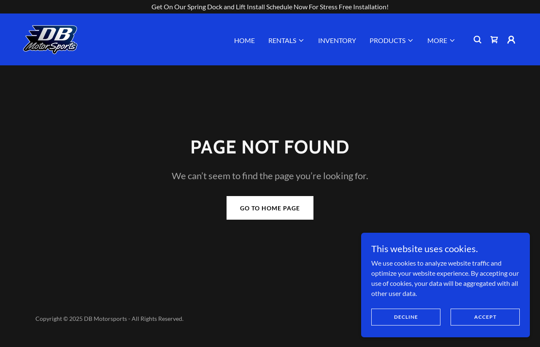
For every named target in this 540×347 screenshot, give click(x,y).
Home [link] (244, 40)
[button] (286, 40)
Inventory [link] (337, 40)
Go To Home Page (270, 208)
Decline (406, 317)
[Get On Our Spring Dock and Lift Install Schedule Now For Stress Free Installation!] (270, 7)
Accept (485, 317)
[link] (50, 39)
